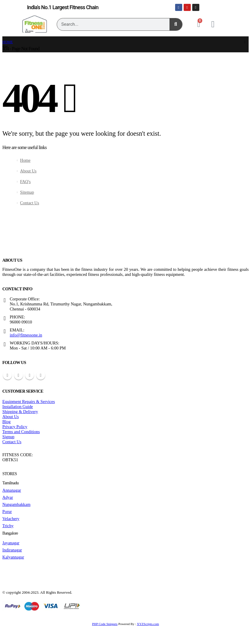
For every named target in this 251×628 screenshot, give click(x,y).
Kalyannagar (13, 557)
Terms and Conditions (21, 431)
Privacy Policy (14, 426)
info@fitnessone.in (26, 335)
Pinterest (18, 375)
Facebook (7, 375)
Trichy (8, 525)
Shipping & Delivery (20, 411)
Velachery (10, 518)
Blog (6, 421)
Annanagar (11, 490)
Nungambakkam (16, 504)
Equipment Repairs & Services (28, 401)
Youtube (29, 375)
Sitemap (27, 192)
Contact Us (29, 202)
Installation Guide (17, 406)
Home (25, 160)
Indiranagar (12, 550)
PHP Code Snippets (105, 624)
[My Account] (213, 24)
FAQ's (25, 181)
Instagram (40, 375)
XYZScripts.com (148, 624)
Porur (7, 511)
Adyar (7, 497)
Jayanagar (10, 542)
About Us (28, 171)
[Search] (175, 24)
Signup (8, 436)
